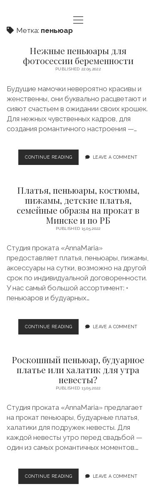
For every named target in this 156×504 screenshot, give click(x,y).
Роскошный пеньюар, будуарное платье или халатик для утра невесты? (78, 369)
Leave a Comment (115, 157)
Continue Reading (51, 159)
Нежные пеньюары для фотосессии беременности (78, 55)
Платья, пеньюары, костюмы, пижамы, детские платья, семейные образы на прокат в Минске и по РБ (78, 205)
